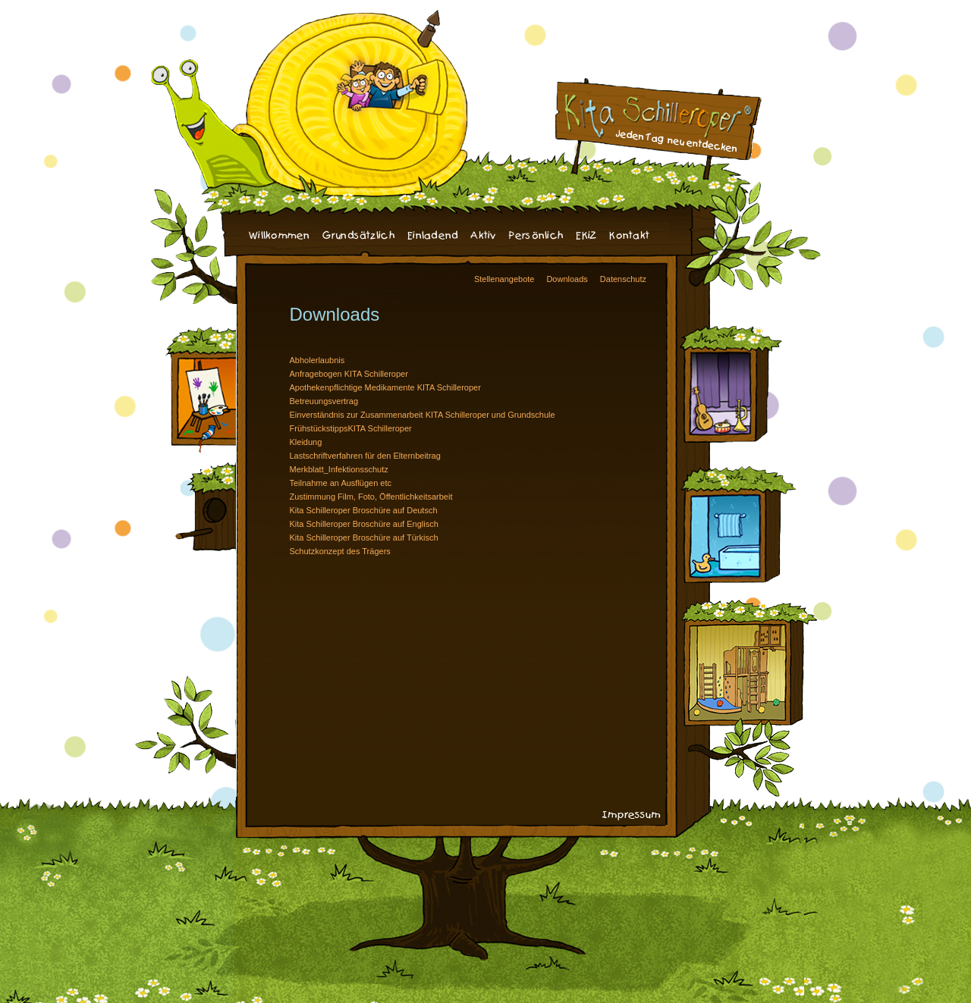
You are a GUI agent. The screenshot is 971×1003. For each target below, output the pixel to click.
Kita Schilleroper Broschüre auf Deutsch (364, 510)
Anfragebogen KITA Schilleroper (349, 373)
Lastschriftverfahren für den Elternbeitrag (365, 455)
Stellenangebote (504, 279)
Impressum (631, 815)
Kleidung (306, 442)
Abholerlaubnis (317, 360)
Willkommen (279, 235)
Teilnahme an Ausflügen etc (341, 482)
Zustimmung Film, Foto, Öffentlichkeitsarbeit (371, 496)
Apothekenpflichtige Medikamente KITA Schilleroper (385, 387)
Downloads (566, 279)
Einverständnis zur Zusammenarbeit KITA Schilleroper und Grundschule (422, 414)
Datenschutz (623, 279)
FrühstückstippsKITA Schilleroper (351, 428)
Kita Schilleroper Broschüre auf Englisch (364, 523)
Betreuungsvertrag (324, 401)
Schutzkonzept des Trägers (340, 551)
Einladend (432, 235)
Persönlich (536, 235)
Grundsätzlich (358, 235)
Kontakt (629, 235)
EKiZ (586, 235)
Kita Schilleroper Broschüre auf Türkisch (364, 537)
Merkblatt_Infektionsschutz (339, 469)
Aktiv (483, 235)
